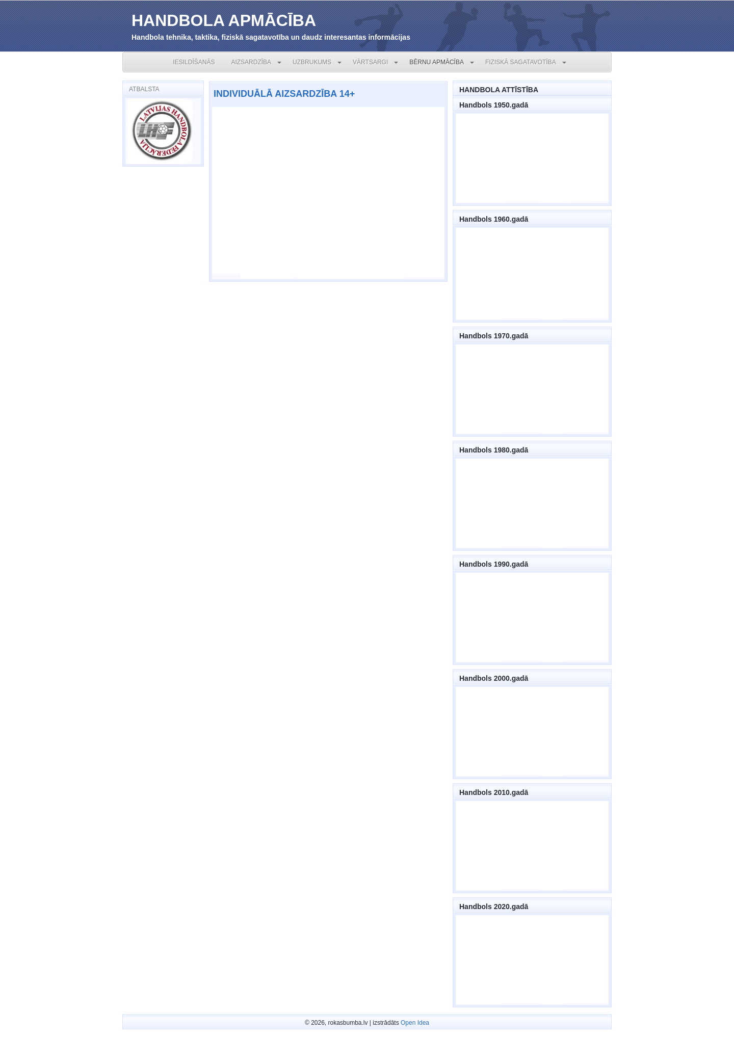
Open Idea (415, 1022)
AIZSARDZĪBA (251, 62)
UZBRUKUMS (312, 62)
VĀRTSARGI (370, 62)
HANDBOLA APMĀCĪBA (224, 20)
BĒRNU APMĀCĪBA (436, 62)
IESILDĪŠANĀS (194, 62)
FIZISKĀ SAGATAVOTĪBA (520, 62)
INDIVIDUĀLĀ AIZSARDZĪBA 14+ (284, 94)
